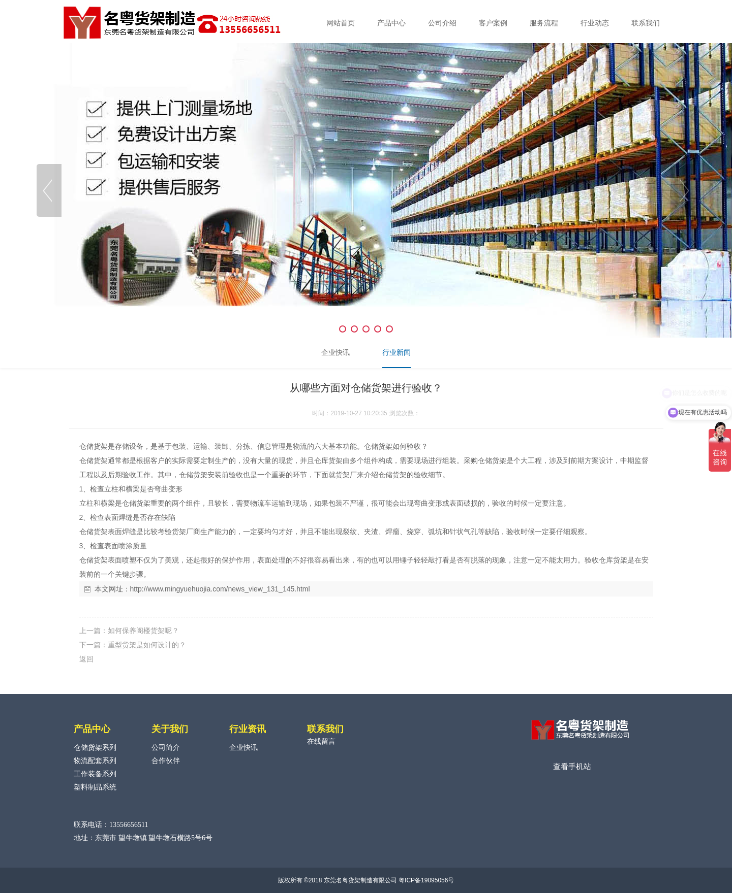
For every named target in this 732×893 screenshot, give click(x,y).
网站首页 (340, 23)
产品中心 (391, 23)
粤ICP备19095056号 (426, 880)
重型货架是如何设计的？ (147, 645)
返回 (86, 659)
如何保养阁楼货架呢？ (143, 630)
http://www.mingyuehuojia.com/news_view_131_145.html (220, 589)
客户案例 (493, 23)
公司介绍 (442, 23)
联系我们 (645, 23)
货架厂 (346, 475)
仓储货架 (93, 446)
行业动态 (595, 23)
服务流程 (544, 23)
